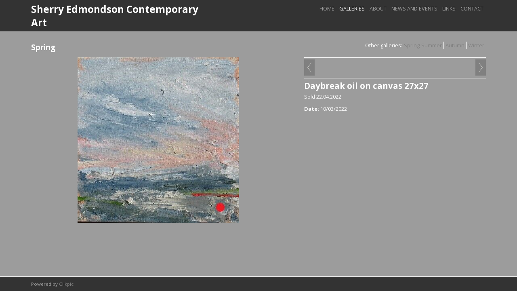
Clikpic (66, 284)
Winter (476, 45)
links (449, 8)
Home (326, 8)
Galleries (352, 8)
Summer (431, 45)
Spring (412, 45)
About (378, 8)
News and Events (414, 8)
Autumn (455, 45)
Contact (471, 8)
